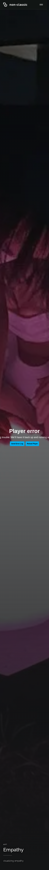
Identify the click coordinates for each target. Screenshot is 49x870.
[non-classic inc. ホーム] (15, 5)
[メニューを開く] (41, 4)
